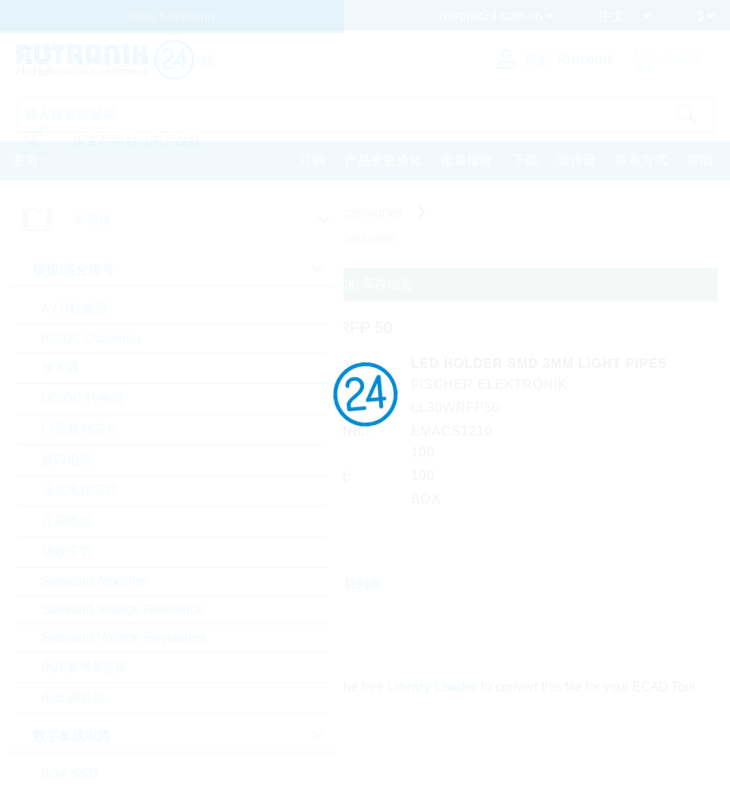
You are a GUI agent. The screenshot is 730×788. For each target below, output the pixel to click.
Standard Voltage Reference (122, 609)
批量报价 (467, 160)
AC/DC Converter (91, 338)
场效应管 (67, 551)
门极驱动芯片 (80, 429)
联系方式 (641, 160)
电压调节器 (73, 697)
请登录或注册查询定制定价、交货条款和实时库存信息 (258, 284)
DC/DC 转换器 (82, 398)
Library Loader (432, 687)
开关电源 (67, 520)
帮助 (699, 160)
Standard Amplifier (94, 581)
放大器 (60, 367)
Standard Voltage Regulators (123, 637)
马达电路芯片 (80, 490)
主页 (25, 160)
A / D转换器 (74, 308)
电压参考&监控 (84, 666)
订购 (312, 160)
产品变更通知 (383, 160)
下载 (525, 160)
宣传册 (576, 160)
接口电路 (67, 459)
